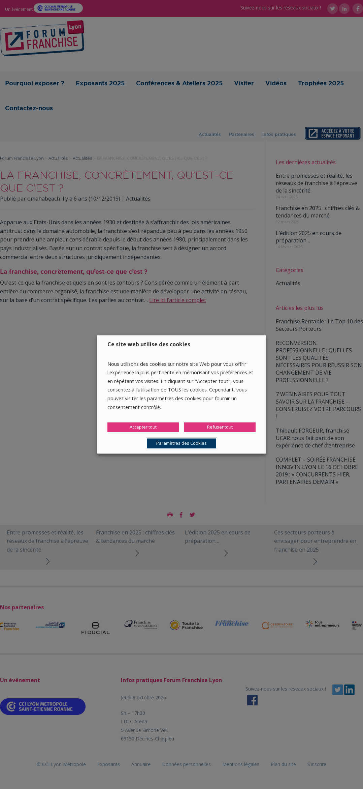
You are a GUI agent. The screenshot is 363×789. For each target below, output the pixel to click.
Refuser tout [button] (220, 427)
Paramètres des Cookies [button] (181, 443)
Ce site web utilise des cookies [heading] (148, 344)
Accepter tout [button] (143, 427)
